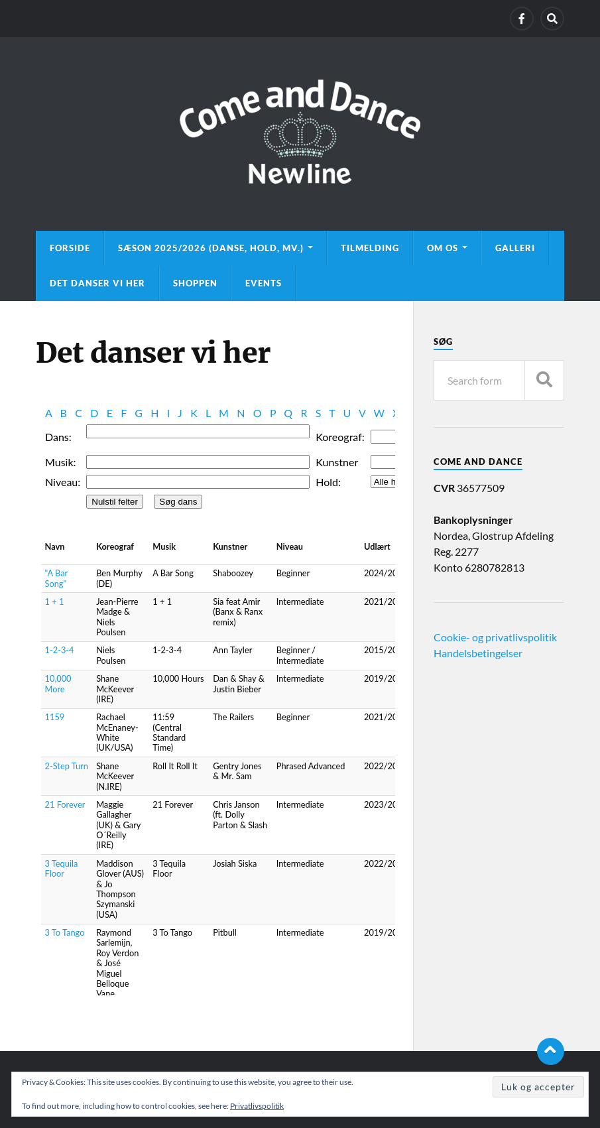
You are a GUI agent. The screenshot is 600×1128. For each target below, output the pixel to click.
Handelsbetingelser (478, 653)
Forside (70, 248)
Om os (442, 248)
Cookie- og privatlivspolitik (495, 637)
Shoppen (195, 283)
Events (263, 283)
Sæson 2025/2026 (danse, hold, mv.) (211, 248)
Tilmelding (370, 248)
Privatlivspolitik (257, 1106)
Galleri (515, 248)
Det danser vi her (97, 283)
